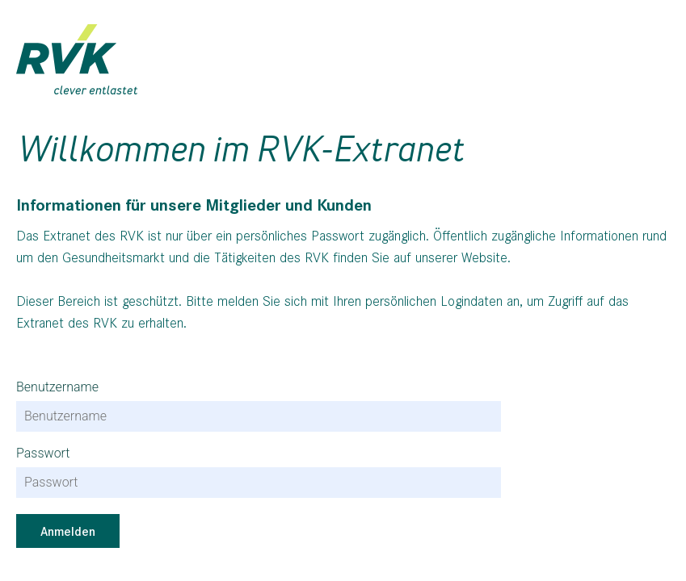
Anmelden (67, 530)
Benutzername (57, 387)
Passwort (43, 453)
